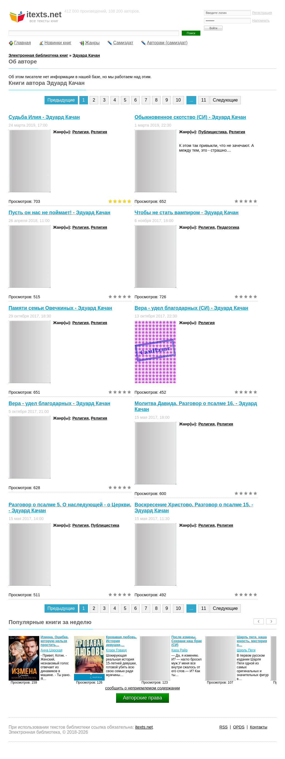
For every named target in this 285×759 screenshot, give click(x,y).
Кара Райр (179, 650)
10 (178, 100)
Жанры (92, 42)
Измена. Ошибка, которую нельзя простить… (55, 641)
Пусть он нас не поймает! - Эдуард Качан (59, 212)
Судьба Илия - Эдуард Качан (44, 117)
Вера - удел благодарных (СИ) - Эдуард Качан (191, 308)
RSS (223, 727)
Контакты (258, 727)
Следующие (225, 100)
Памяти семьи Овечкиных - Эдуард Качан (60, 308)
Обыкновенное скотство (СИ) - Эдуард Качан (190, 117)
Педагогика (228, 227)
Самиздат (123, 42)
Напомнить (260, 21)
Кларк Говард (116, 650)
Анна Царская (51, 650)
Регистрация (262, 13)
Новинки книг (58, 42)
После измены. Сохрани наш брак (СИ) (186, 641)
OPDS (239, 727)
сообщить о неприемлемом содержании (142, 688)
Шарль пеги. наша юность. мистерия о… (252, 641)
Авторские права (142, 698)
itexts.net (144, 727)
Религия (80, 132)
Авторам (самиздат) (167, 42)
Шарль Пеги (246, 650)
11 (203, 100)
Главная (22, 42)
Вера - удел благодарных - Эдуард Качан (59, 403)
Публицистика (212, 132)
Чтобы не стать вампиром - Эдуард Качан (186, 212)
